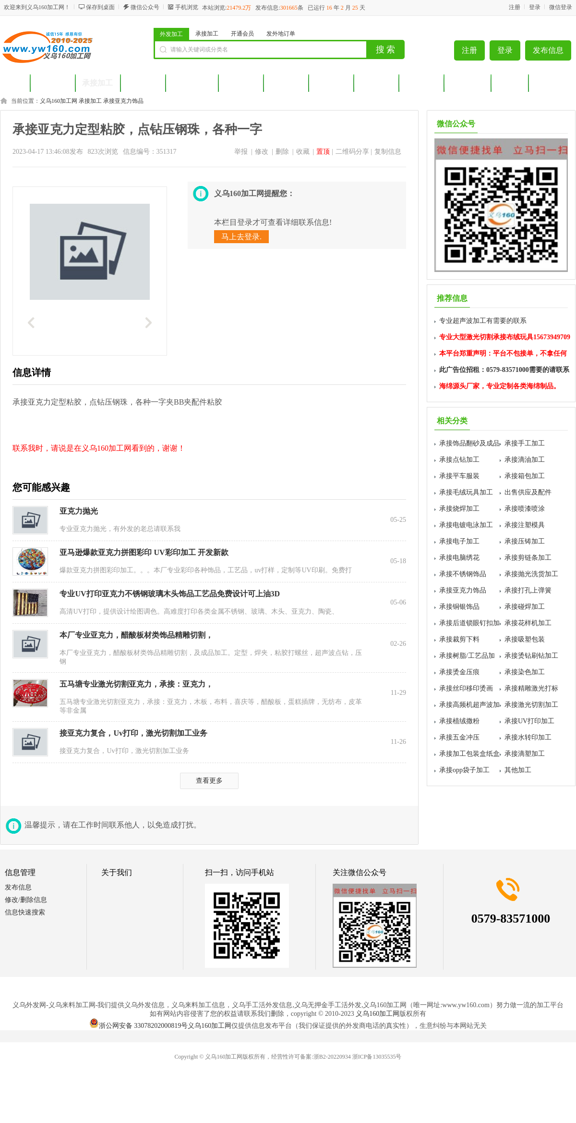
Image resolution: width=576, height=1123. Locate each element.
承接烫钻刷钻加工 (531, 655)
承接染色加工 (524, 672)
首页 (15, 83)
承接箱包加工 (524, 476)
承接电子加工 (459, 541)
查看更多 (209, 780)
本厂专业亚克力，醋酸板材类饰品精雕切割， (136, 635)
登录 (534, 7)
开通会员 (242, 33)
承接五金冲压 (459, 737)
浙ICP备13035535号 (377, 1056)
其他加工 (517, 770)
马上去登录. (241, 237)
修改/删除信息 (26, 899)
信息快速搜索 (25, 912)
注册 (514, 7)
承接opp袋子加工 (464, 770)
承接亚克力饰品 (123, 101)
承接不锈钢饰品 (462, 574)
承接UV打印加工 (529, 721)
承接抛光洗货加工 (531, 574)
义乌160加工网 (58, 101)
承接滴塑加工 (524, 753)
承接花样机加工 (528, 623)
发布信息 (548, 50)
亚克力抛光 (79, 511)
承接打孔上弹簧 (528, 590)
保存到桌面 (100, 7)
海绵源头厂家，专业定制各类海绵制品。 (499, 386)
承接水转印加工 (528, 737)
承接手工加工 (524, 443)
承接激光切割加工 (531, 704)
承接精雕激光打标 (531, 688)
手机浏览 (186, 7)
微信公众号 (145, 7)
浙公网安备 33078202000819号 (138, 1025)
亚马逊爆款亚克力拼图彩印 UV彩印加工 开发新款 (144, 552)
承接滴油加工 (524, 459)
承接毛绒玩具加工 (466, 492)
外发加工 (171, 34)
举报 (241, 151)
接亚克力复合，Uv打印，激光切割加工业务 (133, 733)
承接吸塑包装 (524, 639)
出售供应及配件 (528, 492)
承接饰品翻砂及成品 (469, 443)
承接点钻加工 (459, 459)
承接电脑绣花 (459, 557)
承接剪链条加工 (528, 557)
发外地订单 (280, 33)
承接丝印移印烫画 (466, 688)
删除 (282, 151)
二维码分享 (352, 151)
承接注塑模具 (524, 525)
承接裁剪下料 (459, 639)
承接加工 (206, 33)
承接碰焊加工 (524, 606)
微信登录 (560, 7)
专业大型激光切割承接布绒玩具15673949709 (504, 337)
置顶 (323, 151)
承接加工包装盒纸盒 (469, 753)
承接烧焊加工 (459, 508)
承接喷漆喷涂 (524, 508)
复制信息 (387, 151)
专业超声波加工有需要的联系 (483, 320)
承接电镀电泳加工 (466, 525)
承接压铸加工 (524, 541)
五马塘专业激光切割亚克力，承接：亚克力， (136, 684)
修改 (261, 151)
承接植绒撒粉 (459, 721)
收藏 (303, 151)
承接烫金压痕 (459, 672)
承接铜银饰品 (459, 606)
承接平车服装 (459, 476)
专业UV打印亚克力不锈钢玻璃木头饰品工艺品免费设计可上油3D (170, 594)
